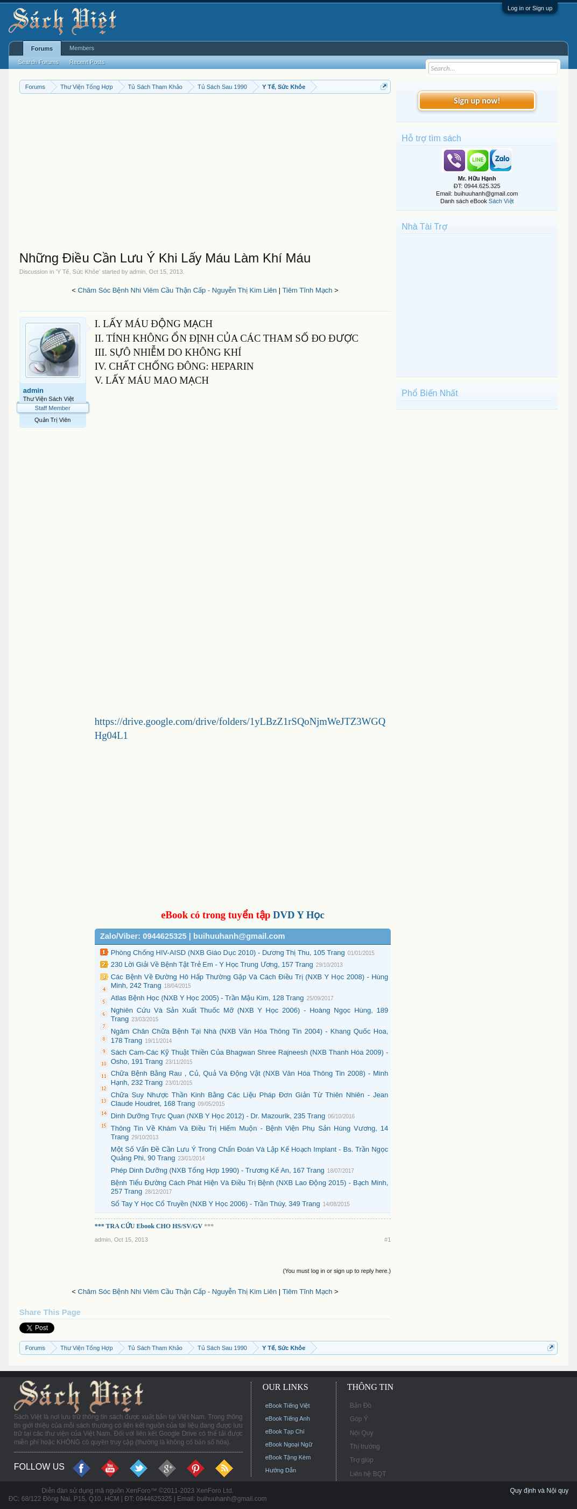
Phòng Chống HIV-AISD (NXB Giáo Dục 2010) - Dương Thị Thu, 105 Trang (228, 953)
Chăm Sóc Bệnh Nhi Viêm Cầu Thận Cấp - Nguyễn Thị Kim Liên (177, 290)
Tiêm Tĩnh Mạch (308, 290)
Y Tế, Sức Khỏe (78, 271)
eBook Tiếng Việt (287, 1405)
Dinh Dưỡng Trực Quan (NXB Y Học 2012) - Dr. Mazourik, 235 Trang (218, 1116)
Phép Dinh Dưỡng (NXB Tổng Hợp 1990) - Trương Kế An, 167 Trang (218, 1170)
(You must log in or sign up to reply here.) (337, 1271)
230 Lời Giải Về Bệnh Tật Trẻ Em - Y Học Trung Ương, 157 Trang (212, 964)
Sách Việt (501, 201)
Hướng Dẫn (280, 1470)
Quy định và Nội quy (539, 1490)
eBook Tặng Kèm (288, 1457)
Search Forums (38, 62)
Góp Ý (359, 1419)
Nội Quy (362, 1433)
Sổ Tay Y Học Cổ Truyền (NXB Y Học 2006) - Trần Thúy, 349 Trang (215, 1204)
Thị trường (365, 1446)
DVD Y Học (299, 914)
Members (81, 48)
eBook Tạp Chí (285, 1431)
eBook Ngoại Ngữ (288, 1444)
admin (138, 271)
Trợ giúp (362, 1460)
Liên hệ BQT (368, 1474)
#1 (387, 1239)
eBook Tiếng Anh (287, 1418)
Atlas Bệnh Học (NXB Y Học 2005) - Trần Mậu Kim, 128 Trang (207, 998)
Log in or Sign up (530, 8)
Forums (42, 48)
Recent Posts (86, 62)
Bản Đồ (361, 1405)
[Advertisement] (205, 174)
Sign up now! (477, 100)
